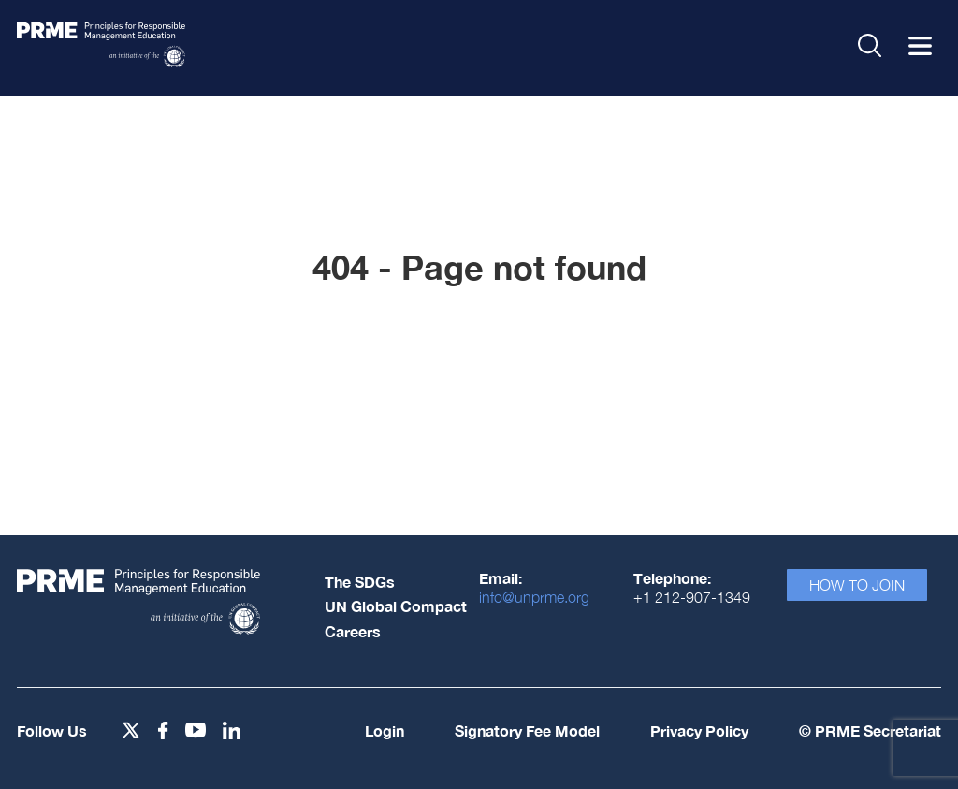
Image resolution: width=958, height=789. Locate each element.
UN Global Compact (396, 606)
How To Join (857, 585)
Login (384, 730)
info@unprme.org (534, 597)
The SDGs (360, 582)
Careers (353, 631)
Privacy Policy (699, 730)
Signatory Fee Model (527, 730)
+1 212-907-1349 (691, 597)
